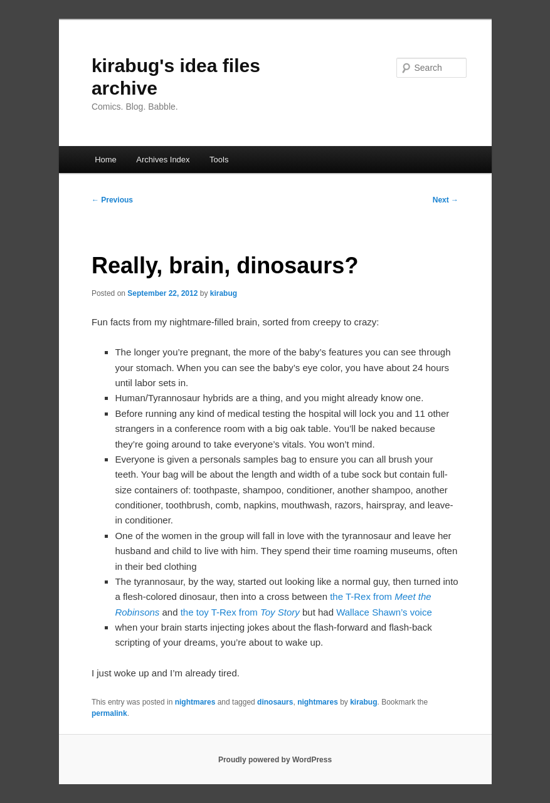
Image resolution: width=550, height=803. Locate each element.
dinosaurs (275, 702)
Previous (112, 200)
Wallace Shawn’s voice (384, 612)
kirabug (223, 293)
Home (106, 159)
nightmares (195, 702)
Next (445, 200)
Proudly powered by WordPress (275, 759)
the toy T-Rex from (240, 612)
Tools (218, 159)
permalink (109, 713)
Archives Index (162, 159)
